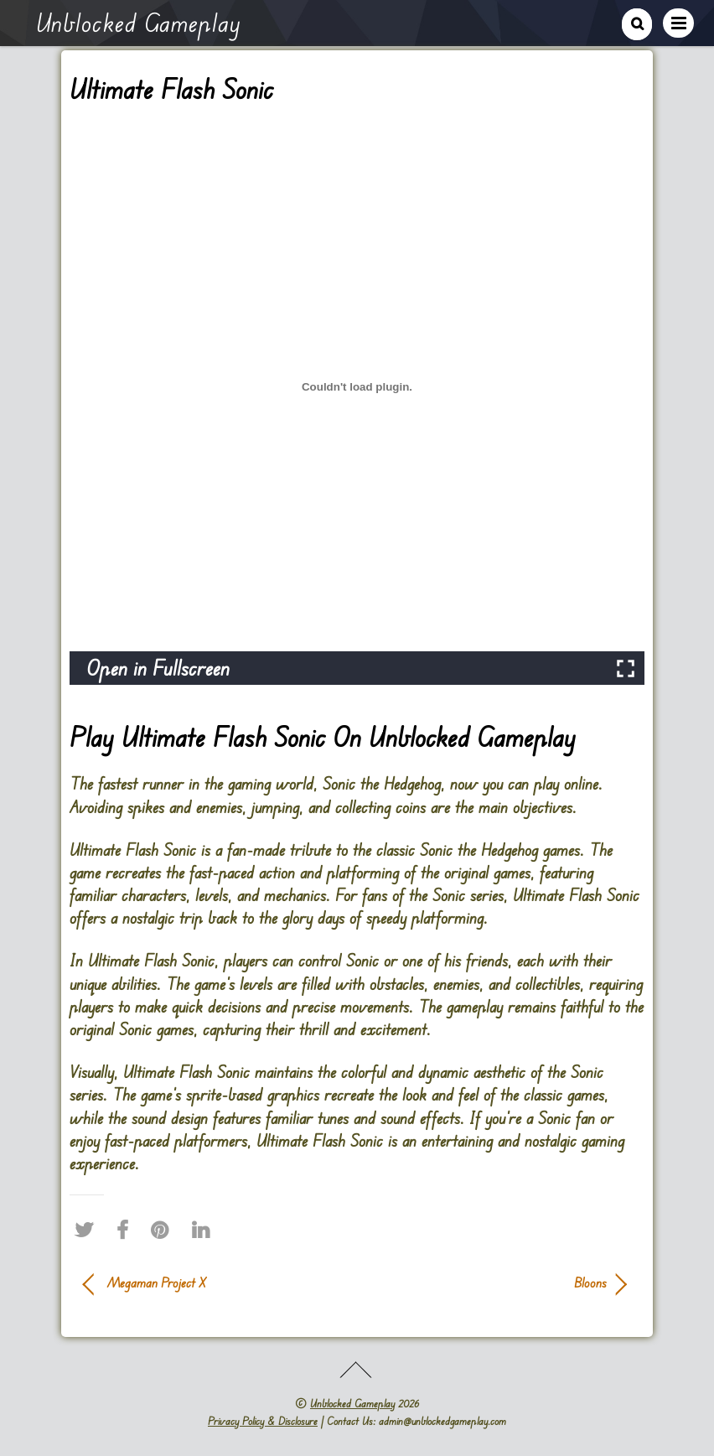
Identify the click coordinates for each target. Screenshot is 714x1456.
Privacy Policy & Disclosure (263, 1421)
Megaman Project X (156, 1282)
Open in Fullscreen (158, 667)
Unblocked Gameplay (352, 1403)
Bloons (491, 1282)
